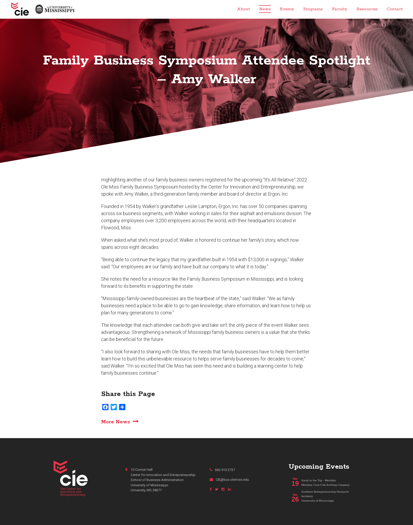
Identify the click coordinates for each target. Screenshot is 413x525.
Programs (313, 9)
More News (115, 422)
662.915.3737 (222, 470)
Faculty (339, 9)
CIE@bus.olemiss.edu (229, 480)
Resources (366, 9)
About (243, 9)
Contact (395, 9)
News (265, 9)
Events (287, 9)
